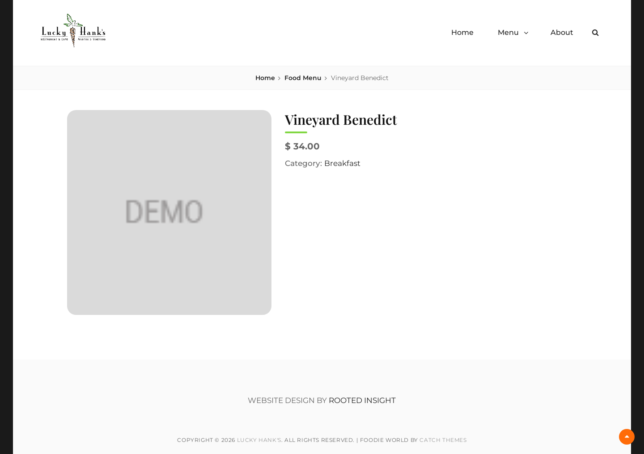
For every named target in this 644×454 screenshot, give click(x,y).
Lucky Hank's (259, 440)
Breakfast (342, 163)
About (562, 32)
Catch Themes (442, 440)
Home (462, 32)
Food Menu (303, 78)
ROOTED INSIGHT (362, 400)
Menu (508, 32)
